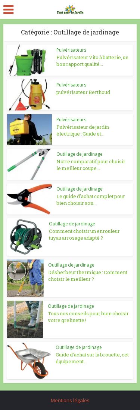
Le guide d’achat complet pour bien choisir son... (90, 199)
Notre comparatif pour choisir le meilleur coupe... (90, 164)
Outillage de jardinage (79, 154)
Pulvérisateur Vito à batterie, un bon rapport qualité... (92, 60)
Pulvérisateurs (71, 50)
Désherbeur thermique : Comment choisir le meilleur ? (87, 275)
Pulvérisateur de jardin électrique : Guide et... (82, 130)
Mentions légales (70, 400)
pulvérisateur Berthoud (83, 92)
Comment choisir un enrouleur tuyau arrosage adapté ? (84, 234)
